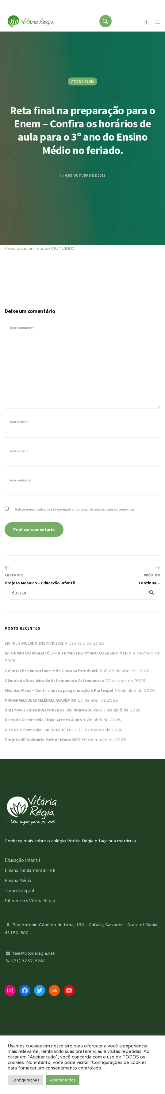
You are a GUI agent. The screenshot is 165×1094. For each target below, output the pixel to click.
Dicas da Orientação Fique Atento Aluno (43, 719)
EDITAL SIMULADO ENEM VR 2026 (34, 643)
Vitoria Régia (82, 81)
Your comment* (22, 327)
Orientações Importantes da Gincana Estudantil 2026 (56, 670)
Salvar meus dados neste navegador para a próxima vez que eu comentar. (75, 509)
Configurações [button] (25, 1080)
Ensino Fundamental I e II (30, 870)
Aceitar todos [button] (63, 1080)
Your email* (19, 451)
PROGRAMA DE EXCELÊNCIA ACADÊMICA (40, 700)
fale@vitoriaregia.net (30, 953)
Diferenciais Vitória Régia (30, 900)
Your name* (19, 421)
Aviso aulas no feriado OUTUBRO (40, 248)
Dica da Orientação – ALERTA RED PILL (41, 730)
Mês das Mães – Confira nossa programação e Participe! (59, 690)
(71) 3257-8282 (25, 961)
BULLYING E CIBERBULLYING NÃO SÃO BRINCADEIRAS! (53, 710)
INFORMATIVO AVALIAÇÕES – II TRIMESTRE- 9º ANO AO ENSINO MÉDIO (68, 653)
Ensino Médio (18, 880)
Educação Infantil (22, 860)
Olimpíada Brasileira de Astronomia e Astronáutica (54, 680)
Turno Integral (19, 890)
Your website (20, 480)
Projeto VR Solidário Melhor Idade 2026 (42, 739)
